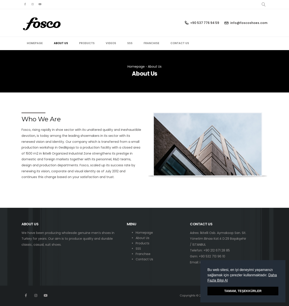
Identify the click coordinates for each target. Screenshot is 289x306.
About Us (61, 43)
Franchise (151, 43)
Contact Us (179, 43)
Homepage (35, 43)
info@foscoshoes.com (249, 23)
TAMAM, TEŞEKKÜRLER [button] (243, 291)
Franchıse (143, 254)
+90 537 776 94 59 (204, 23)
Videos (111, 43)
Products (87, 43)
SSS (130, 43)
